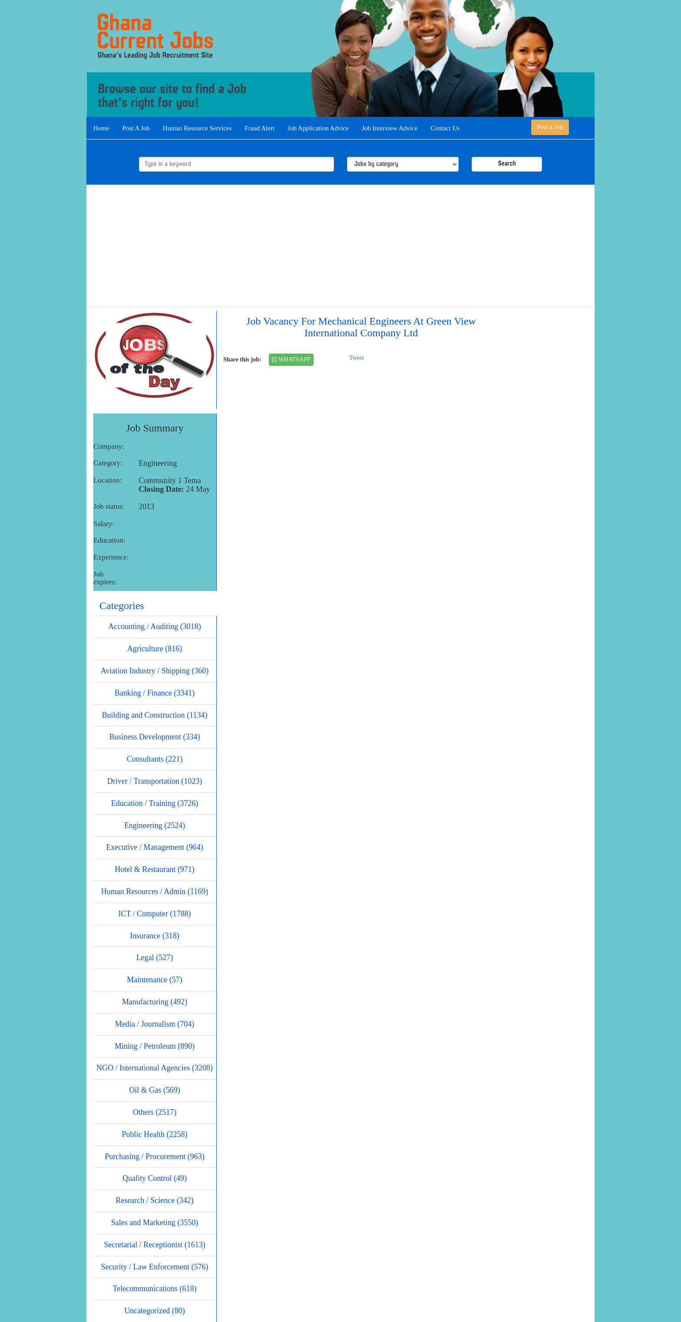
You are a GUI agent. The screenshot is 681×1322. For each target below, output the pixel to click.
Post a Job (550, 126)
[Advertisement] (340, 245)
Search (507, 164)
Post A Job (136, 128)
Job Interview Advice (389, 128)
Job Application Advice (318, 128)
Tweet (356, 358)
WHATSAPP (291, 359)
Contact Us (445, 128)
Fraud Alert (259, 128)
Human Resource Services (197, 128)
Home (101, 128)
